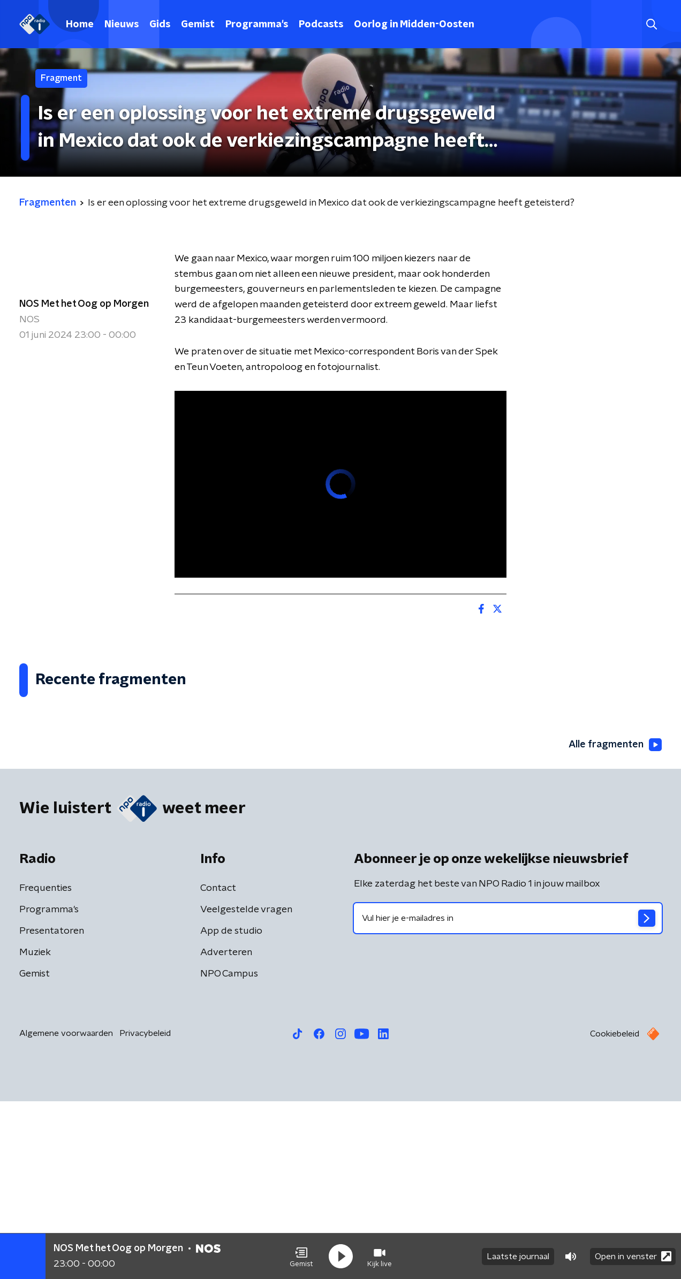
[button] (301, 1256)
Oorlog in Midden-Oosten (414, 24)
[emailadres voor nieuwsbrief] (508, 1096)
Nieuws (121, 24)
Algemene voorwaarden (66, 1211)
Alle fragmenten (615, 922)
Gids (159, 24)
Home (80, 24)
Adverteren (226, 1130)
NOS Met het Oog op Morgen (84, 304)
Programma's (256, 24)
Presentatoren (51, 1109)
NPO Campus (229, 1151)
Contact (218, 1066)
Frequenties (45, 1066)
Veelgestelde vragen (246, 1087)
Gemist (198, 24)
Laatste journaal (518, 1256)
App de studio (231, 1109)
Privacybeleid (145, 1211)
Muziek (35, 1130)
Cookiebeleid (614, 1211)
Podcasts (321, 24)
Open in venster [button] (633, 1256)
